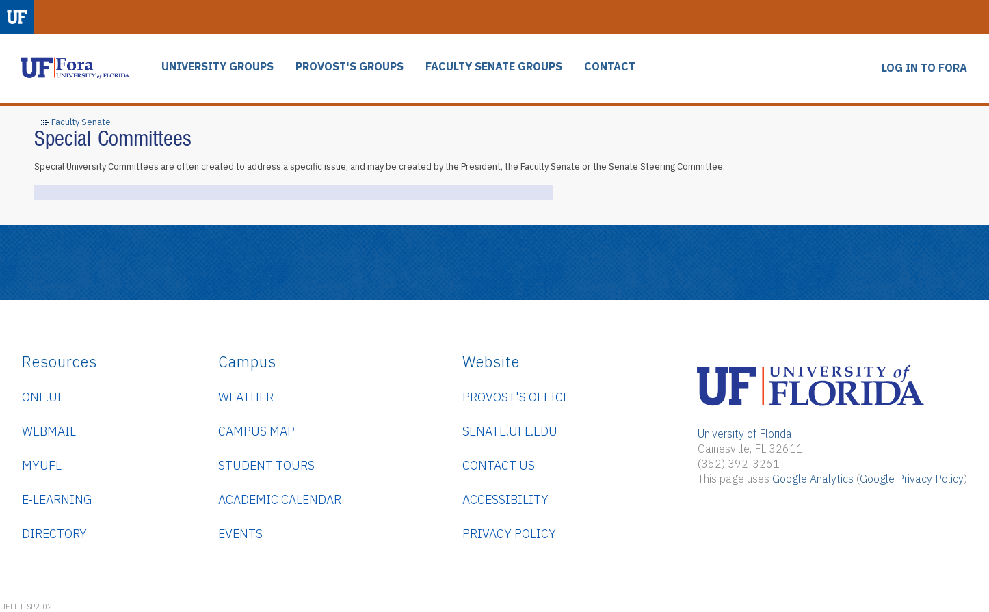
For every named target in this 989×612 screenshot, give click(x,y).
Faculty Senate (81, 122)
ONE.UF (43, 397)
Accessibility (505, 499)
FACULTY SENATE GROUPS (493, 66)
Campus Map (256, 431)
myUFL (42, 465)
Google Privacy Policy (912, 478)
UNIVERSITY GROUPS (217, 66)
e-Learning (57, 499)
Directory (54, 534)
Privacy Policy (509, 534)
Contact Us (498, 465)
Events (240, 534)
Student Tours (266, 465)
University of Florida (745, 433)
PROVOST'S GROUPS (349, 66)
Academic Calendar (279, 499)
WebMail (49, 431)
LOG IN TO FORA (924, 68)
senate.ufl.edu (509, 431)
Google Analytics (813, 478)
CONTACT (609, 66)
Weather (246, 397)
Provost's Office (516, 397)
